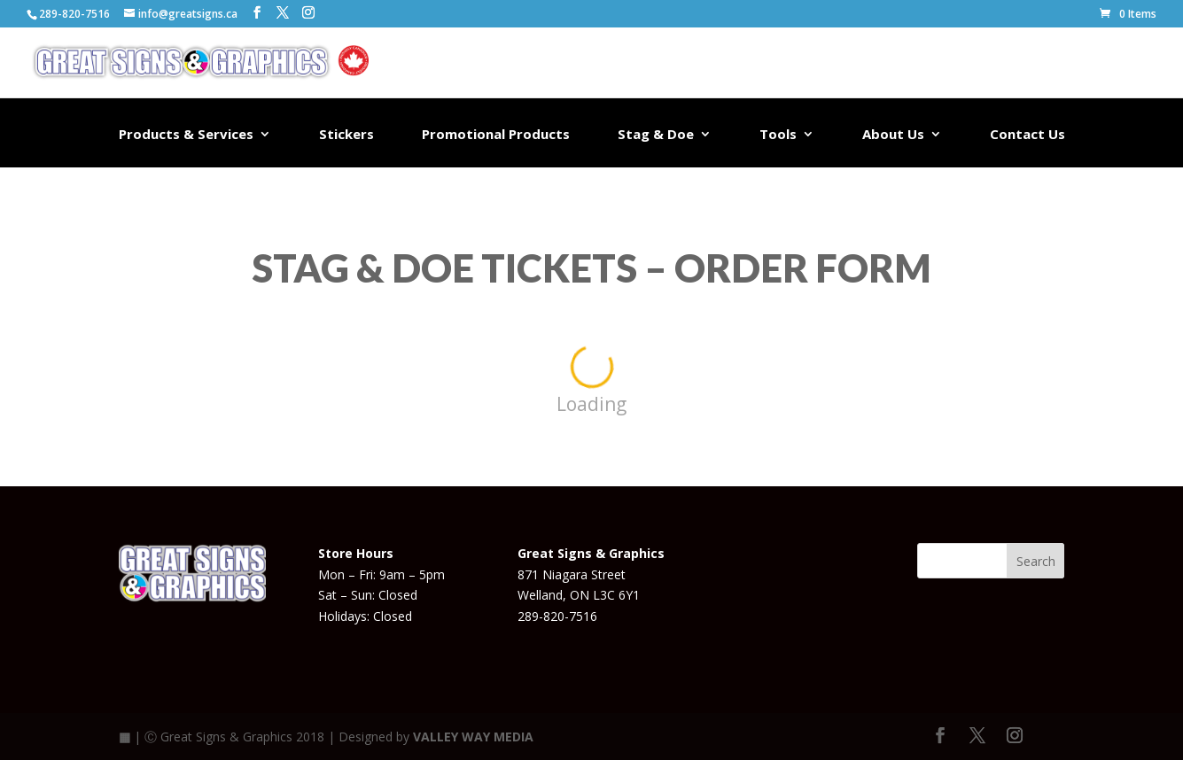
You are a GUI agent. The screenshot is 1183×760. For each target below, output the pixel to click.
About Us (893, 135)
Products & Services (186, 135)
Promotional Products (496, 135)
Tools (778, 135)
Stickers (346, 135)
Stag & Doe (656, 135)
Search (1035, 561)
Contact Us (1027, 135)
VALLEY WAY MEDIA (473, 736)
